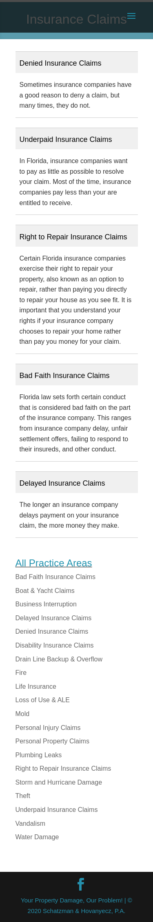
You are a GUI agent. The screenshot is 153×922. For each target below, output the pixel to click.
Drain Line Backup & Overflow (59, 659)
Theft (23, 795)
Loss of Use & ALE (43, 699)
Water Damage (37, 837)
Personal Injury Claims (48, 727)
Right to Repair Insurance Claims (63, 768)
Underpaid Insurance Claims (57, 809)
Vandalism (31, 823)
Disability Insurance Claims (55, 645)
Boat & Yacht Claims (45, 590)
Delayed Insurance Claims (54, 618)
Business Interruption (46, 604)
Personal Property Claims (52, 741)
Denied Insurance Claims (52, 631)
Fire (21, 672)
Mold (23, 713)
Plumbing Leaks (39, 755)
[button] (77, 62)
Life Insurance (36, 686)
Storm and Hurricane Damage (59, 782)
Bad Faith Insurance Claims (56, 576)
